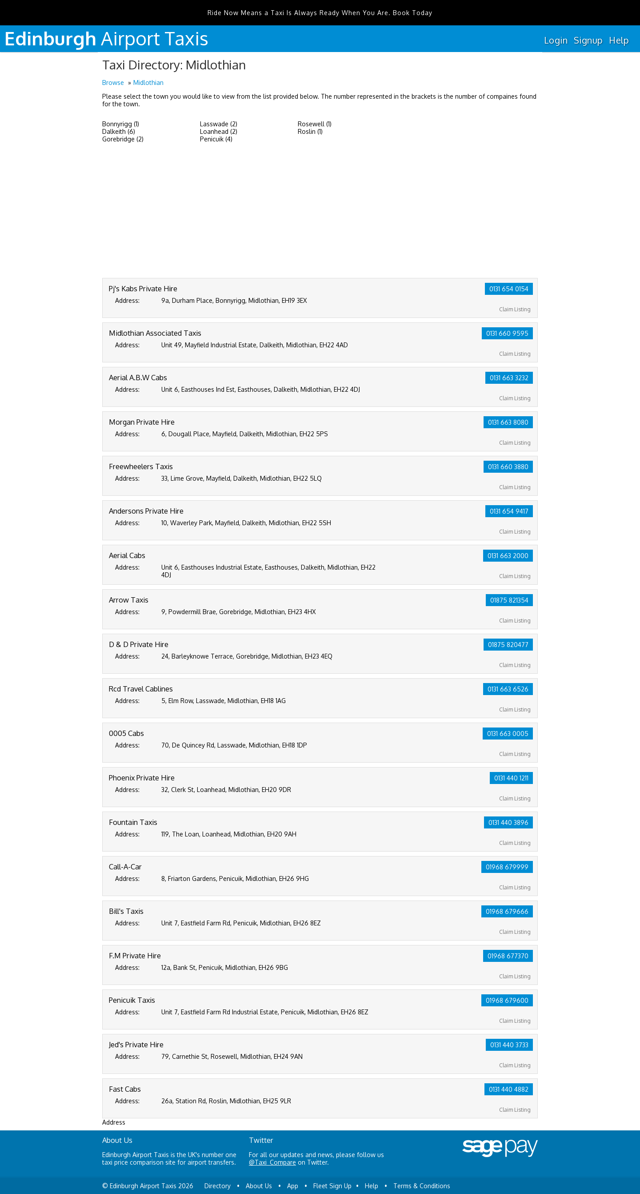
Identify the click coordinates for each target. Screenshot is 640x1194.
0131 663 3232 (509, 378)
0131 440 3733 (509, 1045)
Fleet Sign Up (332, 1186)
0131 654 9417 (509, 511)
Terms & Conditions (421, 1186)
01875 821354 (509, 600)
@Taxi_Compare (272, 1162)
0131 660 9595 (507, 333)
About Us (259, 1186)
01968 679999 (507, 867)
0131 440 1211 (511, 778)
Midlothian (148, 82)
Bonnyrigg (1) (120, 124)
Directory (217, 1186)
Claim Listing (515, 309)
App (292, 1186)
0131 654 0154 (508, 289)
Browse (113, 82)
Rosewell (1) (315, 124)
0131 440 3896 (508, 822)
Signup (588, 40)
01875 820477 (508, 644)
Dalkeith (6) (118, 131)
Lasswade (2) (218, 124)
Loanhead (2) (218, 131)
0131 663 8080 (508, 422)
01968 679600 (507, 1000)
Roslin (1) (310, 131)
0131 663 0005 (507, 733)
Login (556, 40)
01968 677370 (508, 956)
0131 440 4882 (508, 1089)
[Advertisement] (320, 211)
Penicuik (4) (216, 139)
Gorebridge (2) (123, 139)
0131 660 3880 (508, 466)
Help (619, 40)
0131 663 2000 (508, 555)
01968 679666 (507, 911)
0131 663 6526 (508, 689)
